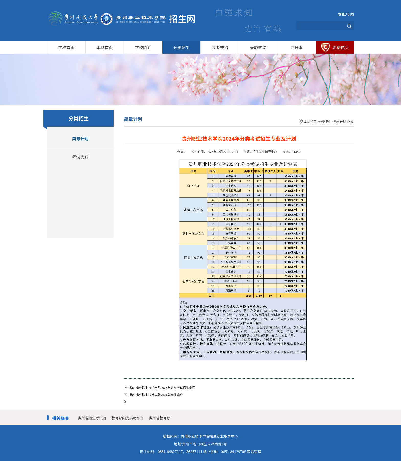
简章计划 (80, 139)
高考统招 (219, 47)
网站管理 (254, 451)
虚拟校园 (346, 14)
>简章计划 (339, 121)
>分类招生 (324, 121)
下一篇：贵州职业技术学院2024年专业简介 (153, 394)
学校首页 (66, 47)
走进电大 (340, 47)
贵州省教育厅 (159, 417)
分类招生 (181, 47)
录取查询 (258, 47)
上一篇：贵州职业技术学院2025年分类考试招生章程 (159, 387)
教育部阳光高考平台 (128, 417)
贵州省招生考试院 (92, 417)
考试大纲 (80, 157)
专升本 (296, 47)
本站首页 (104, 47)
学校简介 (143, 47)
